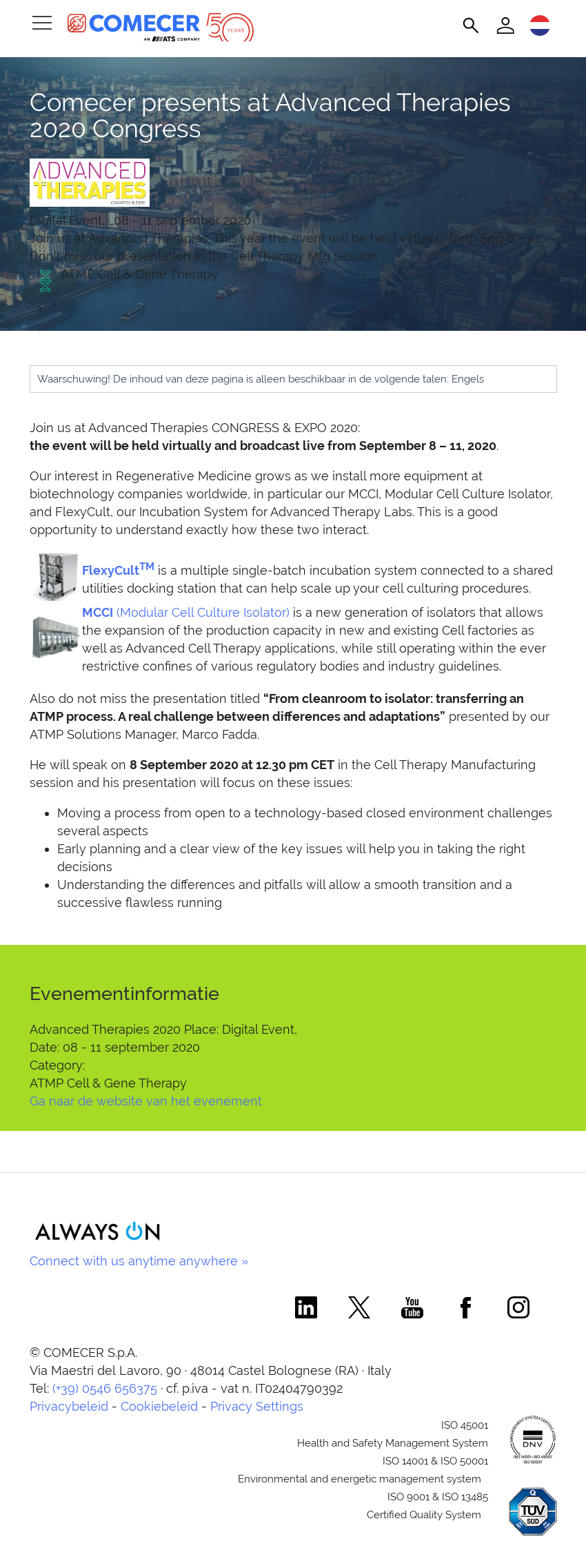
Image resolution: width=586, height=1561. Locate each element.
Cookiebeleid (159, 1406)
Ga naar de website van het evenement (146, 1101)
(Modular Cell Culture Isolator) (186, 612)
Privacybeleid (69, 1406)
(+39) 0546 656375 (104, 1388)
